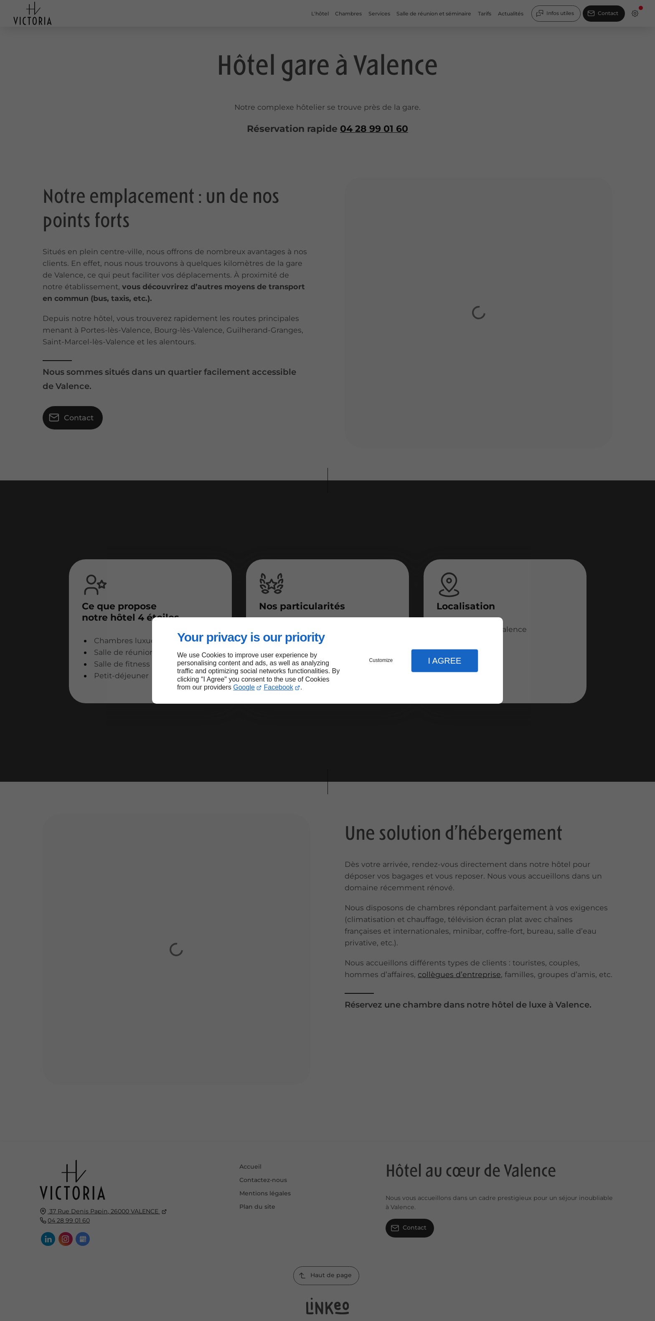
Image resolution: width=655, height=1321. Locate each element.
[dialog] (327, 660)
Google (244, 687)
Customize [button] (381, 660)
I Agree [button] (444, 660)
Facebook (278, 687)
